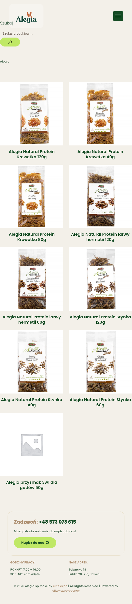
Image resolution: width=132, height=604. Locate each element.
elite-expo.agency (66, 590)
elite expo (60, 586)
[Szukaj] (10, 42)
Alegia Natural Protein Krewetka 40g (100, 154)
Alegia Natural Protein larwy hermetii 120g (100, 236)
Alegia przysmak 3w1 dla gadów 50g (31, 484)
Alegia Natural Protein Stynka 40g (31, 402)
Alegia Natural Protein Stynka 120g (100, 319)
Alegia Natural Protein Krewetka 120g (31, 154)
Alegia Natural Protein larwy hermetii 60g (32, 319)
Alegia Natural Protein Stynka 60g (100, 402)
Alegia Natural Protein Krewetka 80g (31, 236)
